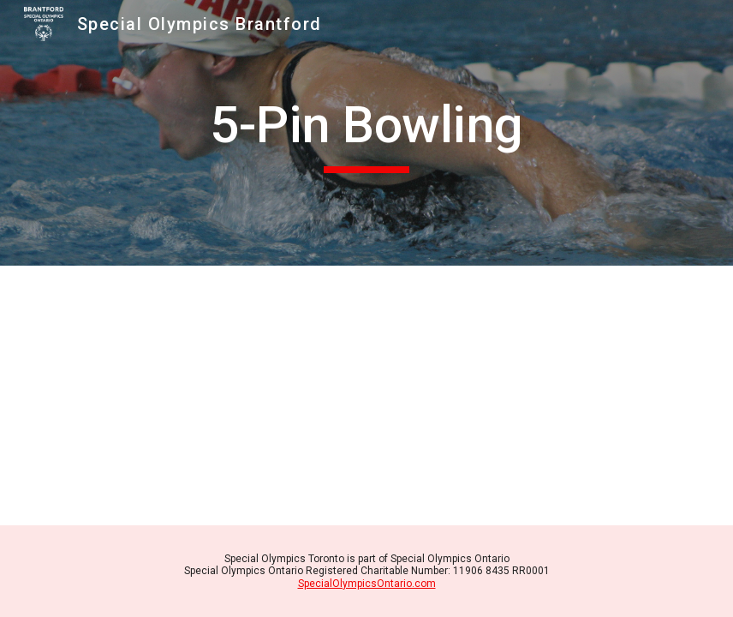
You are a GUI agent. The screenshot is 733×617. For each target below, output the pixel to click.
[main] (366, 133)
